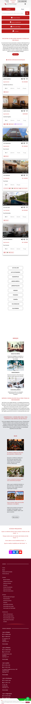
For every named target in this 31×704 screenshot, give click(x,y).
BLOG (3, 570)
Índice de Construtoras (8, 591)
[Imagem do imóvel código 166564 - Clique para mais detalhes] (15, 70)
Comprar (8, 9)
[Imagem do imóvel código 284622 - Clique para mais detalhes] (15, 134)
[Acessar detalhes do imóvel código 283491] (15, 219)
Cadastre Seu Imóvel (7, 581)
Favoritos (5, 585)
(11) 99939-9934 (6, 649)
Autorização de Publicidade (9, 608)
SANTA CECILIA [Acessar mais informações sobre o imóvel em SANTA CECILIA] (6, 111)
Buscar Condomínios (15, 22)
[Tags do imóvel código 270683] (15, 236)
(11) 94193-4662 (6, 695)
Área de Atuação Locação (8, 617)
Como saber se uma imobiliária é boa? (15, 540)
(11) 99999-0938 (6, 634)
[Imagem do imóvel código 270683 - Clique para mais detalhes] (15, 230)
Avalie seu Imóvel (7, 583)
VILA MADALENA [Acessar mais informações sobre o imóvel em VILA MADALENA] (7, 143)
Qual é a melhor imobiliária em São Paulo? (15, 543)
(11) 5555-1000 (6, 665)
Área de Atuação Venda (8, 616)
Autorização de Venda (8, 604)
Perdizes (15, 290)
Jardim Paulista (16, 285)
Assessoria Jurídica (7, 600)
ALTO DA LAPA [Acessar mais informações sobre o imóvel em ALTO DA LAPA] (6, 207)
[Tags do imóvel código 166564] (15, 76)
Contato (15, 31)
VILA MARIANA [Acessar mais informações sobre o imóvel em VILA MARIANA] (6, 175)
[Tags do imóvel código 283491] (15, 204)
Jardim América (15, 281)
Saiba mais (15, 54)
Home (3, 567)
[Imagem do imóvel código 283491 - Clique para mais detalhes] (15, 198)
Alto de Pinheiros (15, 272)
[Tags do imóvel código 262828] (15, 108)
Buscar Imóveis (15, 17)
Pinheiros (15, 295)
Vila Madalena (15, 304)
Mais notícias (15, 517)
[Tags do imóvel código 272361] (15, 172)
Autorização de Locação (8, 606)
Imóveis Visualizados (7, 587)
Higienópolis (15, 276)
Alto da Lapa (15, 267)
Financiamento (6, 598)
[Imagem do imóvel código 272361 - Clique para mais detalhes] (15, 166)
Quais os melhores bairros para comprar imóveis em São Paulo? (15, 532)
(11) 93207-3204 (6, 680)
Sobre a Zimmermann (8, 614)
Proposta (5, 602)
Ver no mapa (5, 644)
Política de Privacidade (7, 571)
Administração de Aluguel (9, 596)
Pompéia (15, 299)
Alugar (22, 9)
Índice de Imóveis (7, 589)
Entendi (27, 702)
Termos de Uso (5, 573)
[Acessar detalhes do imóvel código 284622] (15, 155)
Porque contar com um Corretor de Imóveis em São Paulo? (15, 536)
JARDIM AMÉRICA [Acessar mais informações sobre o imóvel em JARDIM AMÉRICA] (7, 79)
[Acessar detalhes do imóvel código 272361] (15, 187)
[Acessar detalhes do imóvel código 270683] (15, 251)
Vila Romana (15, 308)
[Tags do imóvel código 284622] (15, 140)
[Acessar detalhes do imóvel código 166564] (15, 91)
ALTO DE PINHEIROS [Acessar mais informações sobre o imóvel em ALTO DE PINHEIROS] (7, 239)
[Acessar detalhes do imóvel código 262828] (15, 123)
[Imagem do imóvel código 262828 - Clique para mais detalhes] (15, 102)
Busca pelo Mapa (15, 26)
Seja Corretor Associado (8, 619)
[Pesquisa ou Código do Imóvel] (13, 13)
